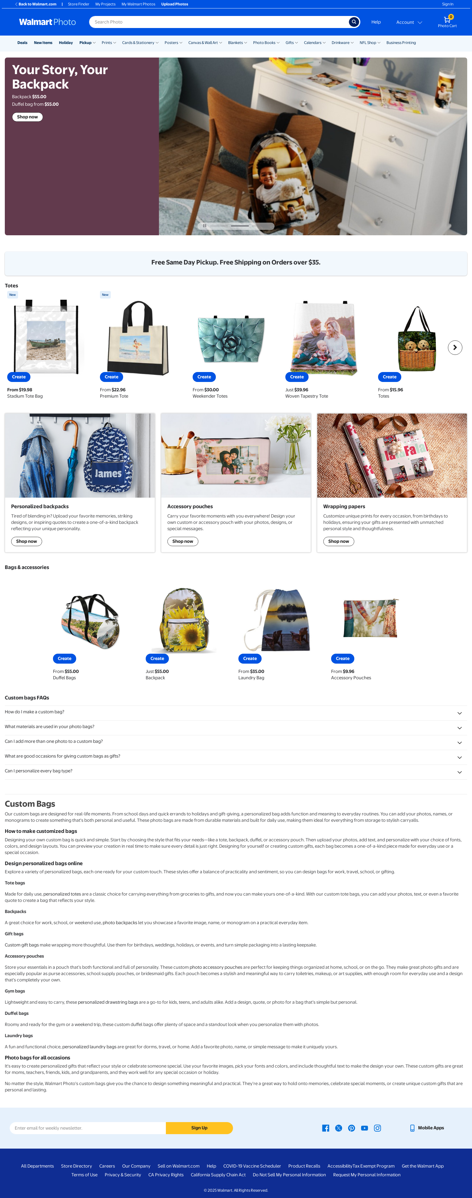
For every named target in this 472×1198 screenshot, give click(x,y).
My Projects (105, 4)
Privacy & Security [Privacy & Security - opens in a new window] (123, 1175)
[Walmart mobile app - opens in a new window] (426, 1128)
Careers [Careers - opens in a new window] (107, 1166)
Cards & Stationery (138, 42)
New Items (43, 42)
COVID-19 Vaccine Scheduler (252, 1166)
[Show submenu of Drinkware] (352, 42)
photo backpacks (120, 922)
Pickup (85, 42)
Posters (171, 42)
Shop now (27, 117)
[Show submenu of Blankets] (245, 42)
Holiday (66, 42)
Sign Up (199, 1128)
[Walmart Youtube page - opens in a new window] (364, 1128)
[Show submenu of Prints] (114, 42)
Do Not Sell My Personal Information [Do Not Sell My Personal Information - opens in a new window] (289, 1175)
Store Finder (78, 4)
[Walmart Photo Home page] (47, 22)
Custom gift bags (22, 945)
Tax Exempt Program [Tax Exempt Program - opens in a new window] (373, 1166)
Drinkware (340, 42)
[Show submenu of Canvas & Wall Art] (220, 42)
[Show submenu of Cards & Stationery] (157, 42)
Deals (22, 42)
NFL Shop (368, 42)
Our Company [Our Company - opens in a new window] (136, 1166)
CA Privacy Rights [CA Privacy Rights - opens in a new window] (166, 1175)
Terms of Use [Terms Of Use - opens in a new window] (84, 1175)
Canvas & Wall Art (203, 42)
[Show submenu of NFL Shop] (379, 42)
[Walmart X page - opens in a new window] (338, 1128)
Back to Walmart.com (35, 4)
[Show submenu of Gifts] (296, 42)
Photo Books (264, 42)
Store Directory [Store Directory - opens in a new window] (76, 1166)
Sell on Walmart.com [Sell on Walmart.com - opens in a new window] (179, 1166)
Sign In (447, 4)
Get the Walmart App (423, 1166)
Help (376, 22)
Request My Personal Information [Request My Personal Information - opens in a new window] (367, 1175)
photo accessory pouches (216, 967)
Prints (107, 42)
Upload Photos (174, 4)
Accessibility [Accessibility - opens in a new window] (340, 1166)
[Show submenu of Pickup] (94, 42)
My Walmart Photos (138, 4)
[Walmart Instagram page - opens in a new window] (377, 1128)
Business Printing (401, 42)
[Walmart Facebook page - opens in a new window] (325, 1128)
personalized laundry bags (89, 1046)
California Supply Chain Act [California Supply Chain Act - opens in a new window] (218, 1175)
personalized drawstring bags (108, 1002)
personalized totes (62, 894)
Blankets (235, 42)
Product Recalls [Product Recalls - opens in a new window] (304, 1166)
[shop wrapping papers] (392, 482)
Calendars (312, 42)
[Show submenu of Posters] (181, 42)
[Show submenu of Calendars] (324, 42)
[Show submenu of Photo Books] (278, 42)
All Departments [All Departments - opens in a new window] (37, 1166)
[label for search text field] (219, 22)
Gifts (290, 42)
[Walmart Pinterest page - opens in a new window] (351, 1128)
